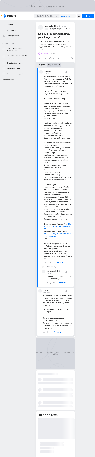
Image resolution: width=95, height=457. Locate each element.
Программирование (58, 29)
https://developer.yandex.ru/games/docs (58, 226)
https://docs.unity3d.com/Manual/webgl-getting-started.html (57, 233)
